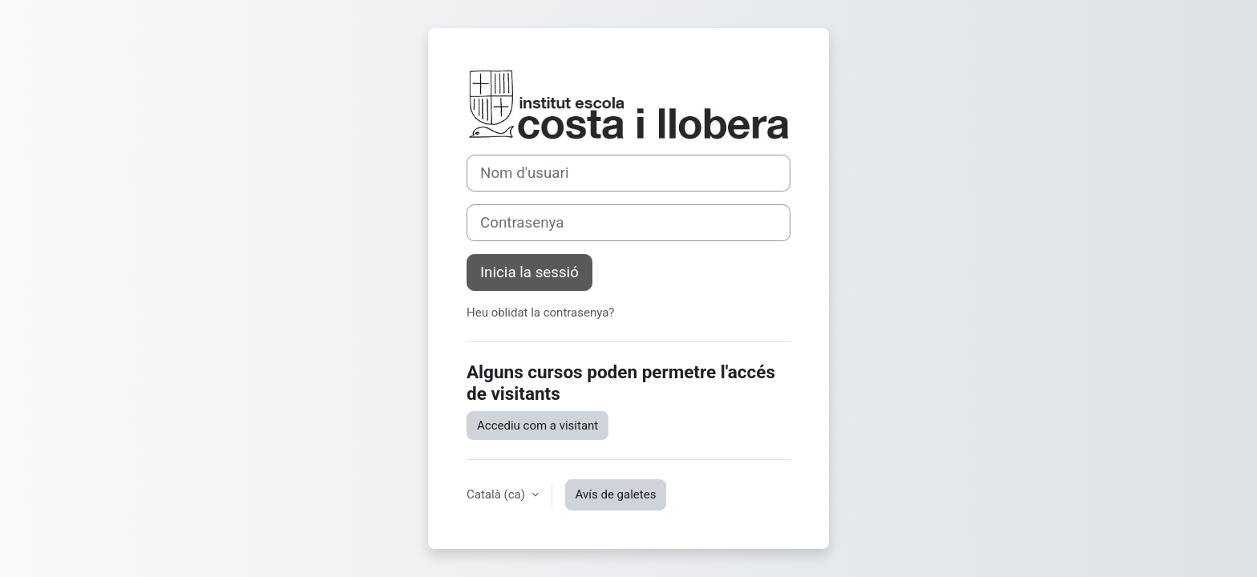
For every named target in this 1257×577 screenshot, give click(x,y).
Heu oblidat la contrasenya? (540, 312)
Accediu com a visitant (537, 425)
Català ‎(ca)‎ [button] (497, 494)
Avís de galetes (616, 494)
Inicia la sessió (529, 272)
